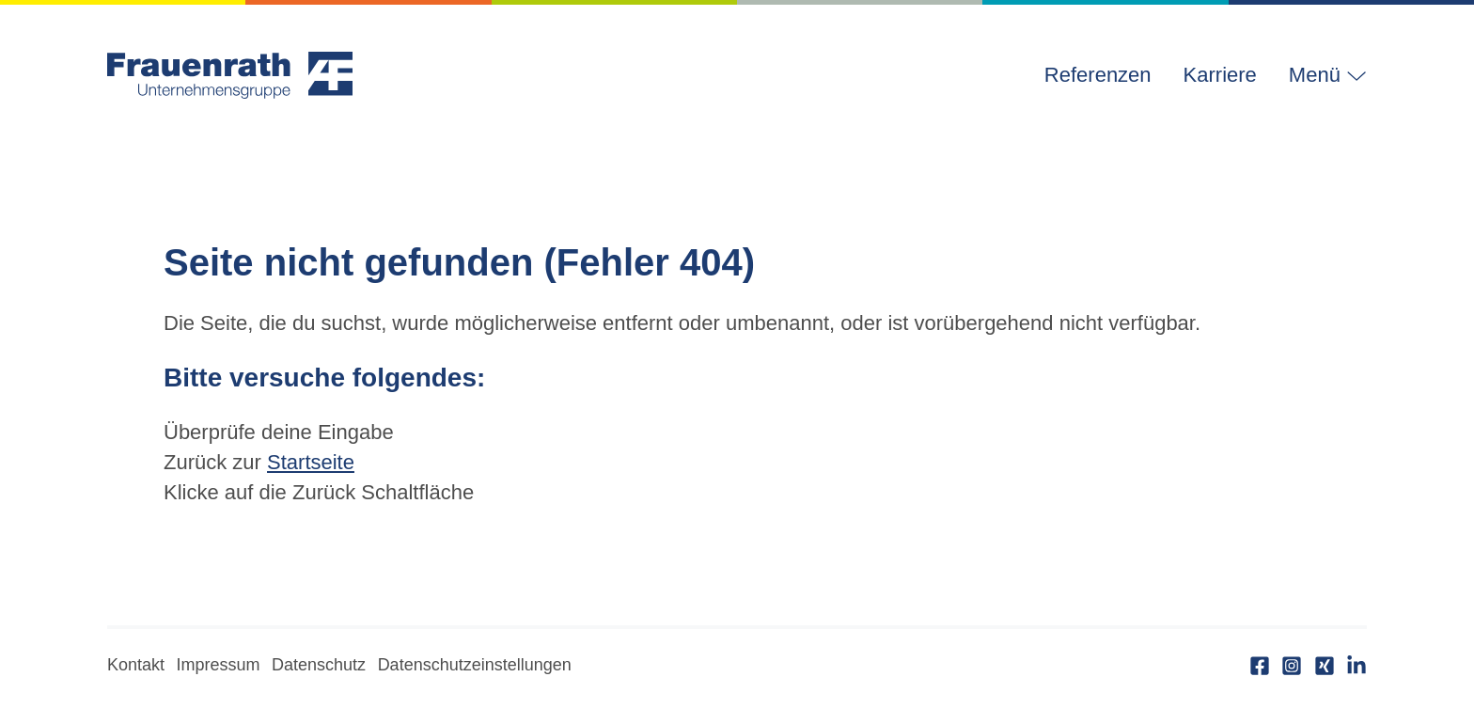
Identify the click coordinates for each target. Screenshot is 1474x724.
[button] (1320, 75)
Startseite (310, 462)
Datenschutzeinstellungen (475, 664)
